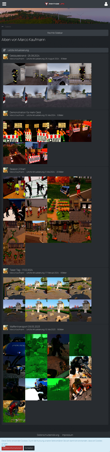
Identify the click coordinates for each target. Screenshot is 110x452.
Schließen (29, 448)
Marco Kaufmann (17, 58)
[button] (4, 3)
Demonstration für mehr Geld (25, 112)
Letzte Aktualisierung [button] (18, 50)
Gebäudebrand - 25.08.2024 (25, 55)
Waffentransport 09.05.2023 (25, 326)
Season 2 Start (18, 169)
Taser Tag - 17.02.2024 (21, 270)
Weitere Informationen (12, 448)
